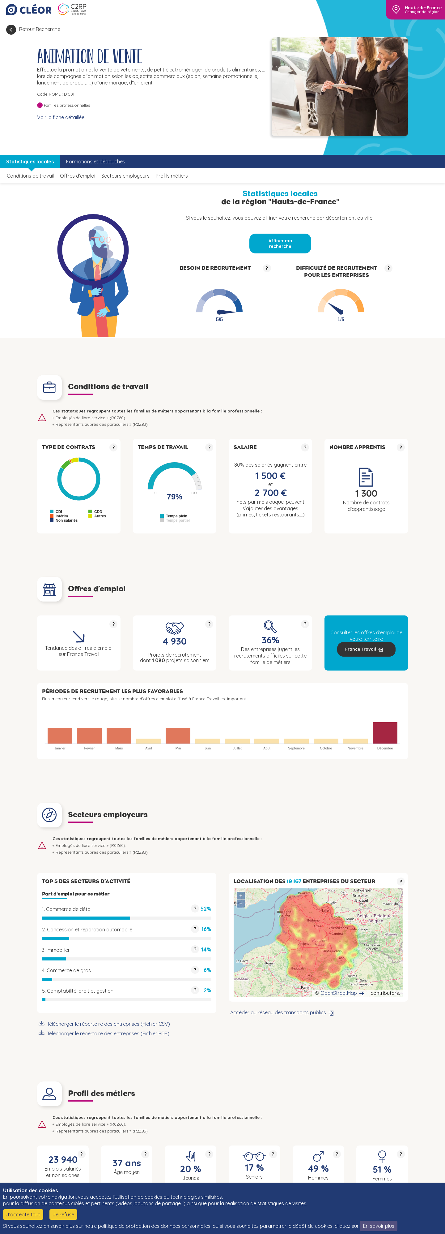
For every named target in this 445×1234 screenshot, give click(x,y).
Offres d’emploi (77, 176)
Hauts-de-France (423, 8)
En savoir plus (378, 1226)
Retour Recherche (39, 29)
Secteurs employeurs (125, 176)
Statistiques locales (30, 161)
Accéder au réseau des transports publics (278, 1012)
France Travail (360, 649)
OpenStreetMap (338, 993)
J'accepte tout (23, 1214)
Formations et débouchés (95, 161)
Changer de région (422, 12)
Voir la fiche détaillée (60, 117)
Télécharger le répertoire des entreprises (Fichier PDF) (108, 1033)
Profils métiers (172, 176)
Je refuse (63, 1214)
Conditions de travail (30, 176)
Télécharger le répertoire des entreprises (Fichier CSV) (108, 1024)
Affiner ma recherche (280, 243)
